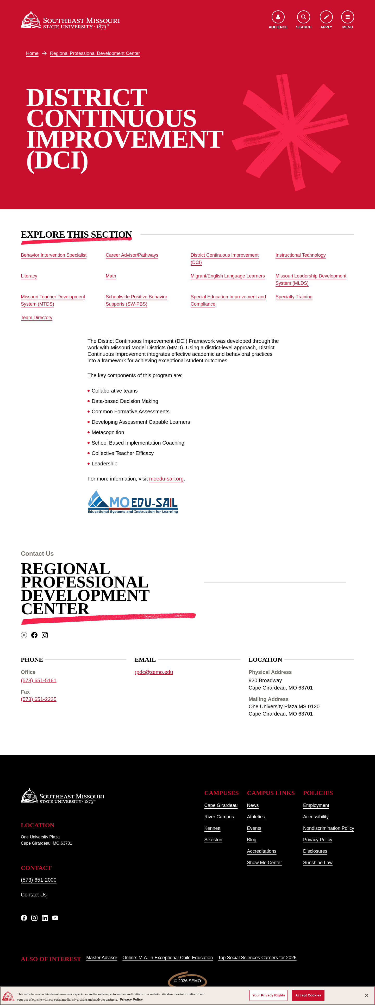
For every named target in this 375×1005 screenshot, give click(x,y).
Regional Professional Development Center (95, 53)
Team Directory (36, 317)
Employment (316, 805)
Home (32, 53)
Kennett (212, 828)
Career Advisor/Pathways (132, 255)
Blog (252, 839)
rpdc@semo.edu (154, 672)
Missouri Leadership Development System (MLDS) (311, 279)
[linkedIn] (45, 918)
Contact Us (34, 894)
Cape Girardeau (221, 805)
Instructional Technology (301, 255)
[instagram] (45, 635)
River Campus (219, 816)
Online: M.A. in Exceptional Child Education (167, 957)
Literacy (29, 276)
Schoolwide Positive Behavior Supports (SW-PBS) (136, 300)
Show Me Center (264, 862)
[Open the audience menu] (278, 20)
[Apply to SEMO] (326, 20)
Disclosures (315, 851)
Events (254, 828)
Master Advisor (101, 957)
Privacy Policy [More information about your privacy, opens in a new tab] (131, 999)
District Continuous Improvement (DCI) (225, 258)
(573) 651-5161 (39, 680)
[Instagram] (34, 918)
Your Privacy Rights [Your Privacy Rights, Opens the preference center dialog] (268, 995)
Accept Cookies (308, 995)
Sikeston (213, 839)
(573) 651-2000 (39, 880)
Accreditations (262, 851)
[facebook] (34, 635)
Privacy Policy (317, 839)
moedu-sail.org (166, 479)
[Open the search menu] (303, 20)
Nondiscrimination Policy (328, 828)
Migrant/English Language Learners (228, 276)
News (253, 805)
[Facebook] (24, 918)
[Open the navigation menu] (347, 20)
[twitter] (24, 635)
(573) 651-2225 (39, 699)
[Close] (366, 995)
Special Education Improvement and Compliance (228, 300)
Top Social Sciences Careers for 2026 (257, 957)
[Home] (70, 20)
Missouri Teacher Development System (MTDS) (53, 300)
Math (111, 276)
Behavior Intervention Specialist (53, 255)
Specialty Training (294, 296)
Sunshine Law (318, 862)
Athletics (256, 816)
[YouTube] (55, 918)
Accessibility (316, 816)
